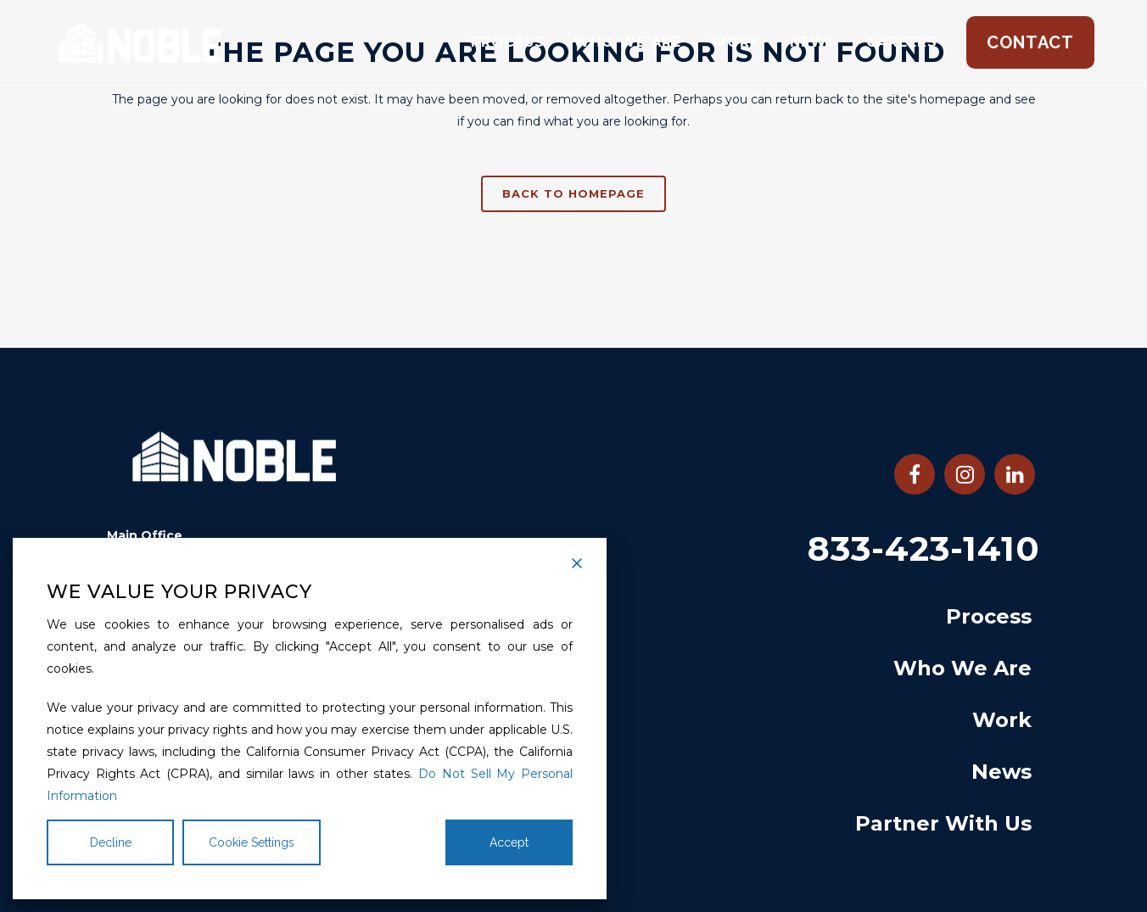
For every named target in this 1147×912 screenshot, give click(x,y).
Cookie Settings (251, 842)
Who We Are (962, 668)
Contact (1030, 42)
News (1001, 771)
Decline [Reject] (110, 842)
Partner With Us (943, 823)
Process (989, 616)
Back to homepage (573, 193)
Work (1002, 720)
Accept (509, 842)
